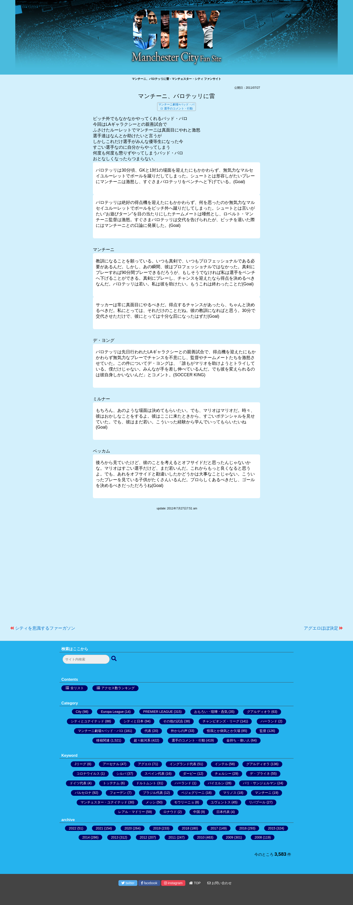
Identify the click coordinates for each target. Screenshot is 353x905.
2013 (114, 837)
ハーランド (269, 721)
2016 (243, 828)
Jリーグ (80, 764)
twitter (127, 883)
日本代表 (223, 812)
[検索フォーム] (86, 659)
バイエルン (216, 783)
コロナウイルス (88, 773)
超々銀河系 (142, 740)
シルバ (121, 773)
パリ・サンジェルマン (259, 783)
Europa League (112, 712)
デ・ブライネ (260, 773)
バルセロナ (83, 793)
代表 (147, 731)
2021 (99, 828)
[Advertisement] (176, 570)
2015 (271, 828)
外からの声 (179, 731)
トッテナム (111, 783)
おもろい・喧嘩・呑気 (211, 712)
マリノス (229, 793)
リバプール (257, 802)
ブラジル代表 (153, 793)
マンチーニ (263, 793)
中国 (196, 812)
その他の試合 (173, 721)
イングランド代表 (183, 764)
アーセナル (111, 764)
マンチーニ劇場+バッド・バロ (100, 731)
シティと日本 (133, 721)
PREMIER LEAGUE (158, 712)
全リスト (77, 688)
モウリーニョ (184, 802)
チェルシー (223, 773)
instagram (173, 883)
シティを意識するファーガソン (45, 628)
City (78, 712)
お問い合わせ (219, 883)
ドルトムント (146, 783)
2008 (258, 837)
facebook (149, 883)
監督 (263, 731)
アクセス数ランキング (118, 688)
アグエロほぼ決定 (321, 628)
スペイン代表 (154, 773)
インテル (221, 764)
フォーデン (118, 793)
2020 (128, 828)
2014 (86, 837)
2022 (72, 828)
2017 (214, 828)
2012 (143, 837)
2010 (200, 837)
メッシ (151, 802)
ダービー (189, 773)
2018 (185, 828)
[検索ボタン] (114, 659)
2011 (172, 837)
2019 (156, 828)
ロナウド (170, 812)
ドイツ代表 (78, 783)
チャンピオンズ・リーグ (221, 721)
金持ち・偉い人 (238, 740)
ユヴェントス (221, 802)
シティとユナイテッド (87, 721)
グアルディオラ (258, 712)
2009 (229, 837)
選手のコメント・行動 (178, 108)
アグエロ (144, 764)
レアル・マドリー (131, 812)
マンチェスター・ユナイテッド (103, 802)
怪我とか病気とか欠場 (223, 731)
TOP (195, 883)
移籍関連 (103, 740)
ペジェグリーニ (193, 793)
